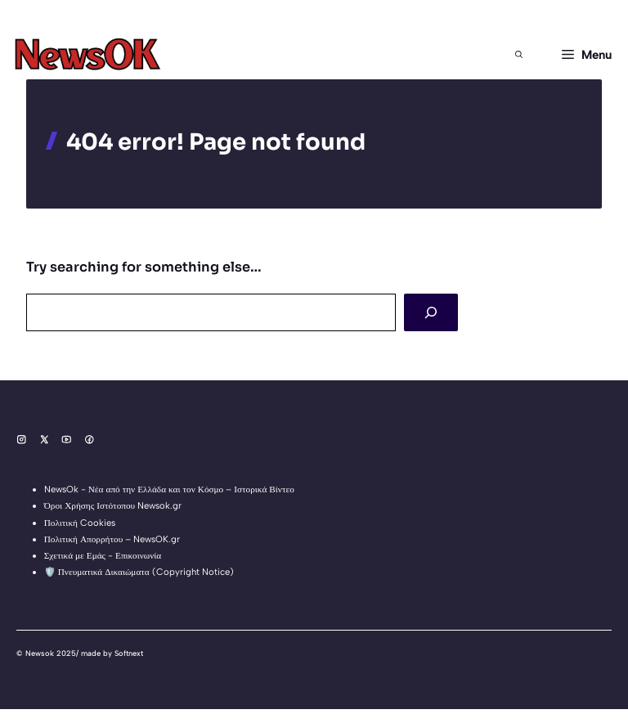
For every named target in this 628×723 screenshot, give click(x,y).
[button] (519, 54)
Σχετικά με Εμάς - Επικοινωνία (102, 555)
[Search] (431, 312)
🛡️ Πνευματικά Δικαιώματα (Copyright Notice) (139, 571)
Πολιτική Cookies (79, 522)
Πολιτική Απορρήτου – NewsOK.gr (112, 539)
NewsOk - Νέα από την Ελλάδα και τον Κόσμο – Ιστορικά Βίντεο (169, 489)
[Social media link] (21, 439)
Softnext (128, 653)
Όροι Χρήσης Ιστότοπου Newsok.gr (113, 505)
